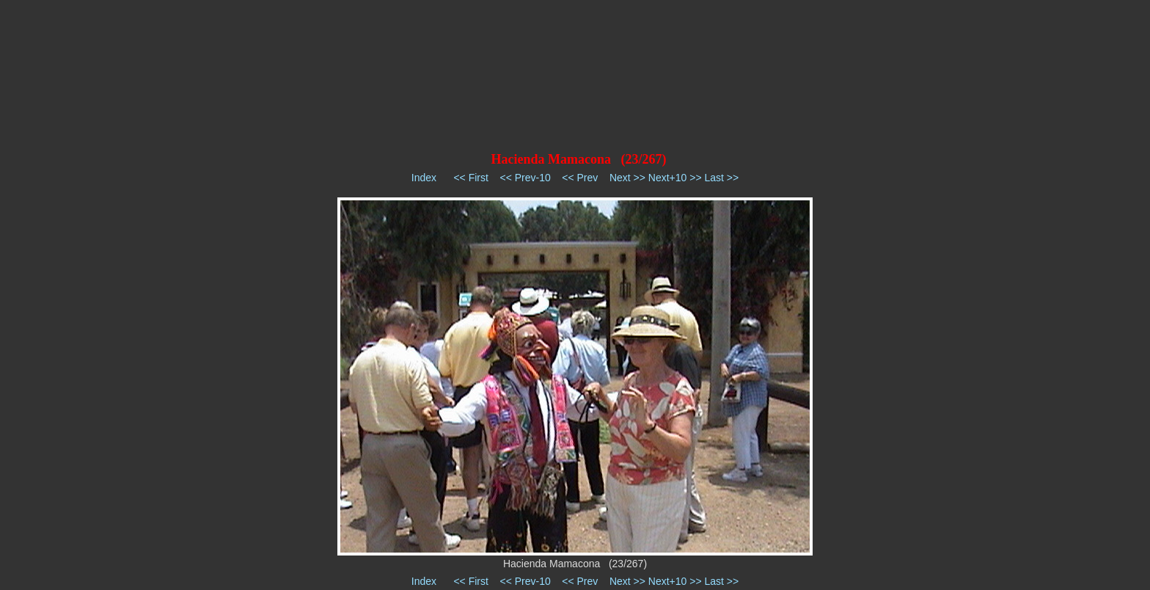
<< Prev (580, 177)
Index (423, 177)
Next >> (627, 177)
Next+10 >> (675, 177)
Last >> (721, 177)
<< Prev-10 (524, 177)
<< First (470, 177)
